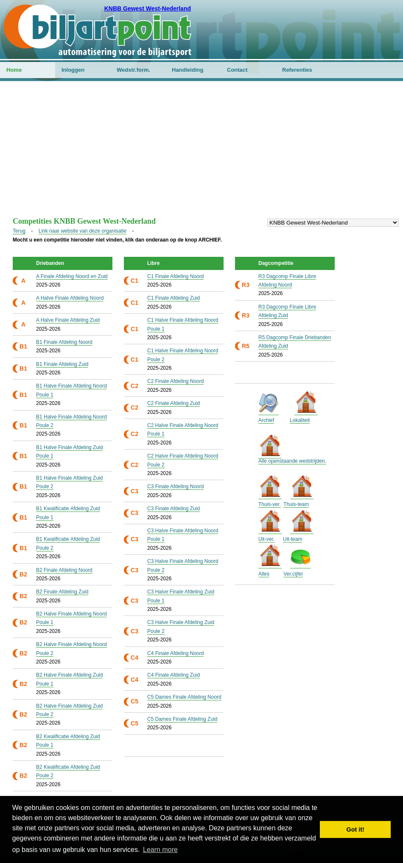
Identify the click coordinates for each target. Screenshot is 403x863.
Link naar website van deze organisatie (82, 231)
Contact (237, 70)
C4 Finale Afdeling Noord (175, 653)
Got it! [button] (355, 829)
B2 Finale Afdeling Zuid (62, 592)
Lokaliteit (300, 420)
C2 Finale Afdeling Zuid (173, 403)
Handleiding (187, 70)
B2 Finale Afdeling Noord (64, 570)
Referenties (297, 70)
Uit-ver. (266, 539)
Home (14, 70)
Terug (19, 231)
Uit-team (292, 539)
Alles (263, 574)
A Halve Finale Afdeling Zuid (68, 320)
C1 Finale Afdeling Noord (175, 276)
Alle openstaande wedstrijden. (292, 461)
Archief (266, 420)
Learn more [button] (160, 849)
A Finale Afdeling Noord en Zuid (72, 276)
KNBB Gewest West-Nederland (147, 8)
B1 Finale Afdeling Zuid (62, 364)
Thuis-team (296, 504)
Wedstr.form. (133, 70)
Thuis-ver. (269, 504)
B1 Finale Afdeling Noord (64, 342)
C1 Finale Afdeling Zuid (173, 298)
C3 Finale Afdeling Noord (175, 486)
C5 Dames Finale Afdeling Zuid (182, 719)
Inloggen (73, 70)
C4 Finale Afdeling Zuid (173, 675)
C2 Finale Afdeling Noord (175, 381)
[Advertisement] (201, 153)
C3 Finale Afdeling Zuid (173, 509)
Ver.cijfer (293, 574)
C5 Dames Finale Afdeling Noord (184, 697)
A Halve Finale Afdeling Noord (70, 298)
